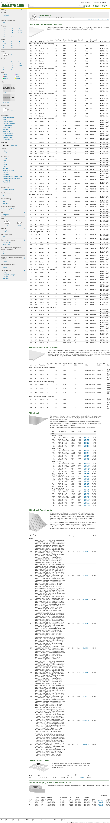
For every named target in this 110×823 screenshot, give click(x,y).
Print (102, 19)
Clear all (23, 10)
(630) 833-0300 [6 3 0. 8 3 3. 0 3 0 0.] (85, 2)
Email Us (96, 2)
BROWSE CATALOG (8, 2)
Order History (100, 6)
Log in (104, 2)
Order (87, 6)
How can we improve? (93, 19)
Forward (107, 19)
